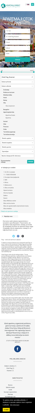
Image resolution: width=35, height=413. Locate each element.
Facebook (18, 236)
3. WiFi (5, 180)
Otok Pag (9, 368)
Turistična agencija (8, 132)
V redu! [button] (6, 409)
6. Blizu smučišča (9, 187)
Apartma (7, 118)
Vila (3, 103)
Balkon (6, 195)
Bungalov (5, 109)
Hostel (4, 121)
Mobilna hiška (6, 95)
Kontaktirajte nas (10, 397)
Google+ (22, 236)
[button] (17, 31)
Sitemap (10, 394)
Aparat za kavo (8, 190)
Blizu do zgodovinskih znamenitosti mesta (16, 206)
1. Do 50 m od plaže (9, 172)
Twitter (13, 236)
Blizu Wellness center (10, 200)
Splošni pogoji (10, 387)
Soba (4, 129)
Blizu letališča (8, 208)
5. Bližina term (8, 185)
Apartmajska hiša (7, 112)
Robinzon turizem (7, 92)
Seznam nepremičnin (10, 392)
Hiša (3, 124)
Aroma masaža (8, 193)
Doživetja (5, 90)
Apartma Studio (9, 115)
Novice (10, 385)
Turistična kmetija (8, 134)
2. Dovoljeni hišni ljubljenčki (11, 177)
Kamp (4, 100)
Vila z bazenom (9, 106)
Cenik (10, 390)
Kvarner (9, 370)
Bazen (5, 198)
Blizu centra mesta (9, 203)
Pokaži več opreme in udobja (9, 211)
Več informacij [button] (14, 405)
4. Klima (6, 182)
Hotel (4, 97)
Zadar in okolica (9, 366)
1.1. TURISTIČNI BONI (10, 174)
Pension (4, 126)
